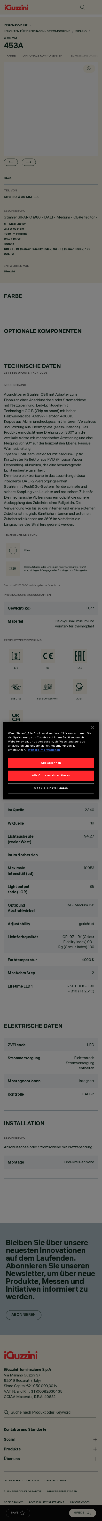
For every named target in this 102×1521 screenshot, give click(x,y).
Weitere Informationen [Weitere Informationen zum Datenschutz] (44, 749)
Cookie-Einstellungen (51, 788)
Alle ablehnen (51, 762)
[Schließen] (92, 727)
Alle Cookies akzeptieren (51, 775)
